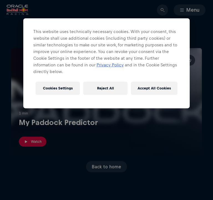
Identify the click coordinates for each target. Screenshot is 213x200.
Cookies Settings (58, 88)
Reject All (105, 88)
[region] (106, 63)
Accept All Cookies (154, 88)
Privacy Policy (110, 64)
